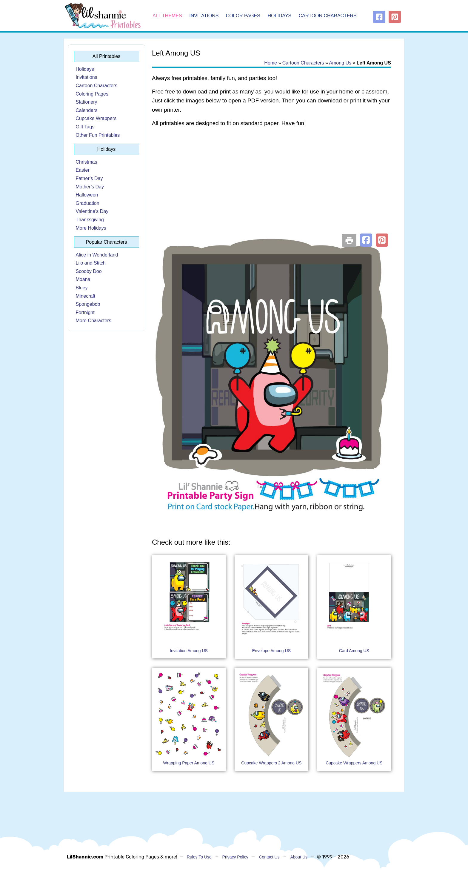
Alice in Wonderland (97, 254)
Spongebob (88, 304)
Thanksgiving (90, 219)
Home (270, 62)
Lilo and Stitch (91, 262)
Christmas (86, 162)
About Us (298, 857)
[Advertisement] (271, 180)
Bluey (82, 287)
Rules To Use (199, 857)
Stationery (86, 102)
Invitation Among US (189, 650)
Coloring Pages (92, 93)
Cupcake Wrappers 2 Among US (271, 763)
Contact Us (269, 857)
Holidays (280, 15)
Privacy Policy (235, 857)
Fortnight (85, 312)
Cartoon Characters (328, 15)
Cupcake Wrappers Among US (354, 763)
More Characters (93, 320)
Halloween (87, 194)
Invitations (203, 15)
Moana (83, 279)
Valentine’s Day (92, 211)
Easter (83, 170)
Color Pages (243, 15)
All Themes (167, 15)
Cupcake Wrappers (96, 118)
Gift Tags (85, 126)
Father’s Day (89, 178)
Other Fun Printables (98, 135)
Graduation (87, 203)
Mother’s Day (90, 186)
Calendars (87, 110)
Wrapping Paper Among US (189, 763)
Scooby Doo (89, 271)
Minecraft (86, 296)
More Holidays (91, 228)
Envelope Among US (271, 650)
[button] (366, 240)
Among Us (340, 62)
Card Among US (354, 650)
